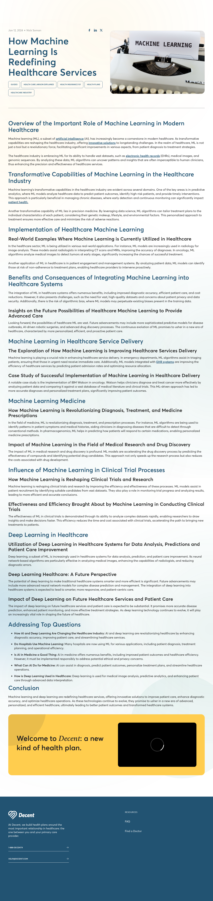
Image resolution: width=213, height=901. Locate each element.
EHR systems (165, 362)
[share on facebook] (89, 30)
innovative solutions (102, 143)
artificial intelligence (70, 138)
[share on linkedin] (95, 30)
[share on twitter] (101, 30)
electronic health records (143, 156)
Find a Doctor (133, 831)
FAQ (127, 821)
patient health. (18, 202)
